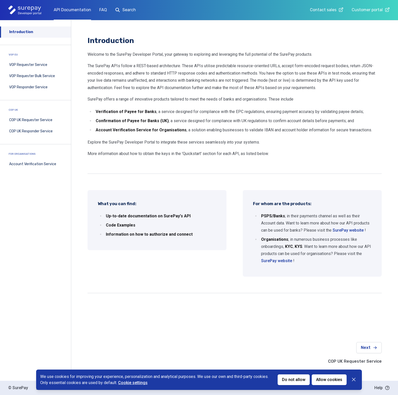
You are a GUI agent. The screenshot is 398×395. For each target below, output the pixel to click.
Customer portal (371, 9)
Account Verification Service (32, 164)
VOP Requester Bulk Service (32, 76)
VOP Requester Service (28, 65)
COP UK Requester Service (30, 120)
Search (125, 9)
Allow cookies (329, 379)
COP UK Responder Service (31, 131)
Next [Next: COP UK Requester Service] (369, 347)
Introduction (21, 32)
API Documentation (72, 9)
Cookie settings (133, 382)
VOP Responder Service (28, 87)
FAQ (103, 9)
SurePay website (348, 230)
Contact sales (327, 9)
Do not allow (293, 379)
